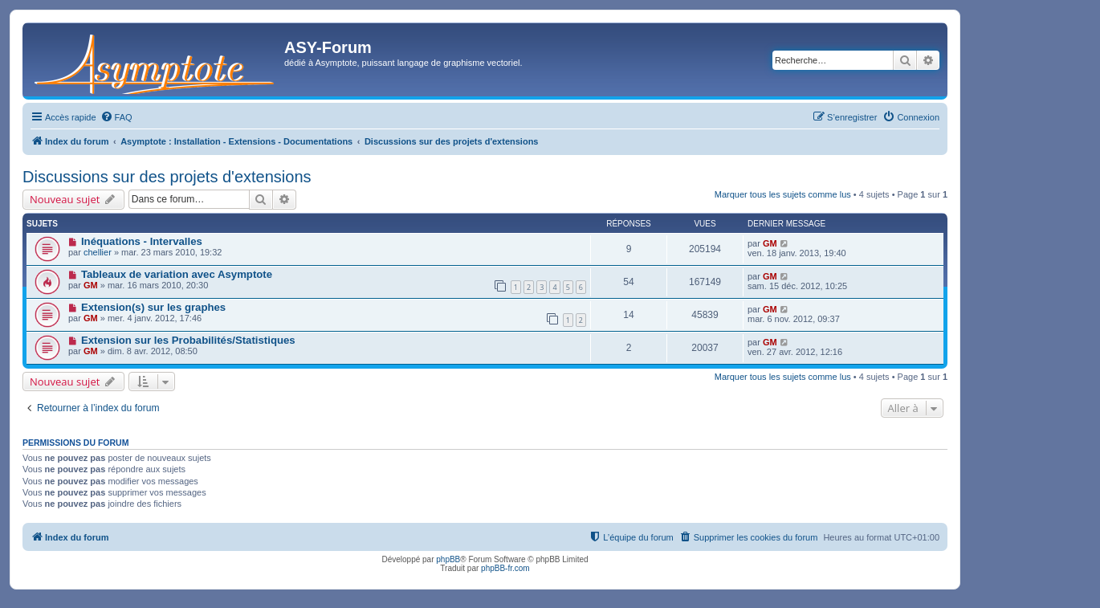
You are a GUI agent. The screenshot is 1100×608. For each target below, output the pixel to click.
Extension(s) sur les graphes (153, 307)
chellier (98, 252)
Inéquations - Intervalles (141, 241)
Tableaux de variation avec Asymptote (176, 274)
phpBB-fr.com (505, 568)
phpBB (448, 559)
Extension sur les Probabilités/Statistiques (188, 340)
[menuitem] (116, 117)
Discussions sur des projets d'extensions (167, 177)
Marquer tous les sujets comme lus (783, 194)
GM (770, 243)
